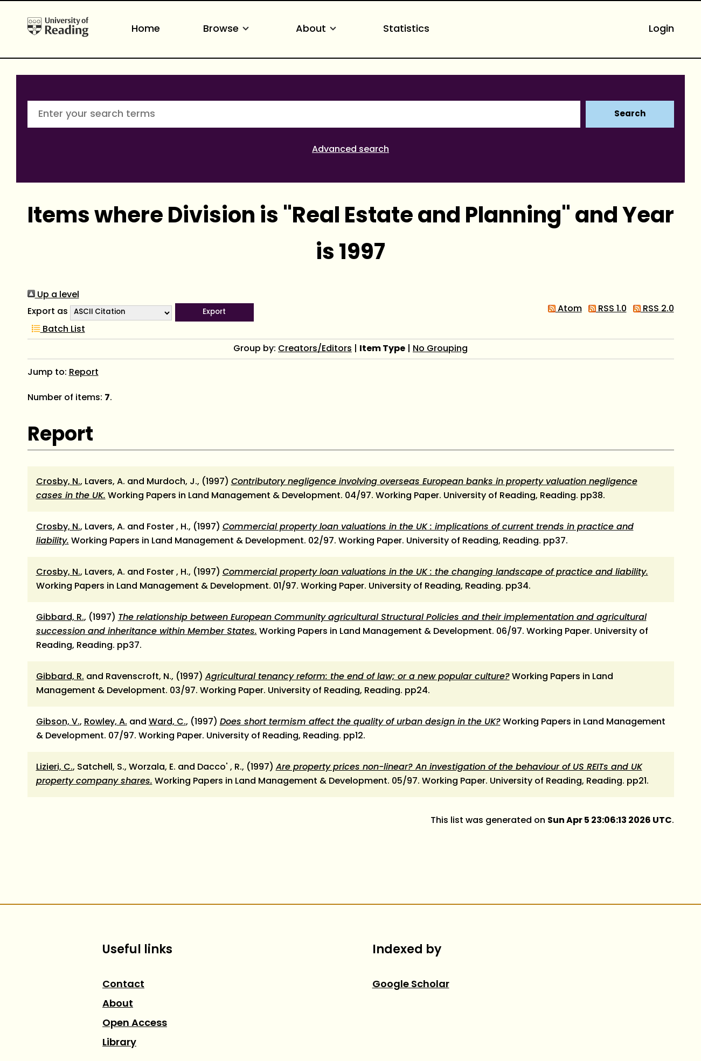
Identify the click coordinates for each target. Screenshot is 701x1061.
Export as (47, 312)
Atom (563, 309)
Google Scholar (410, 984)
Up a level (53, 295)
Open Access (134, 1023)
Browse (228, 29)
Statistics (406, 29)
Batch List (56, 330)
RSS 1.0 (605, 309)
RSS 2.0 (651, 309)
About (318, 29)
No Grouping (440, 349)
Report (84, 373)
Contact (123, 984)
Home (145, 29)
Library (119, 1043)
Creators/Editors (315, 349)
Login (661, 29)
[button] (214, 312)
